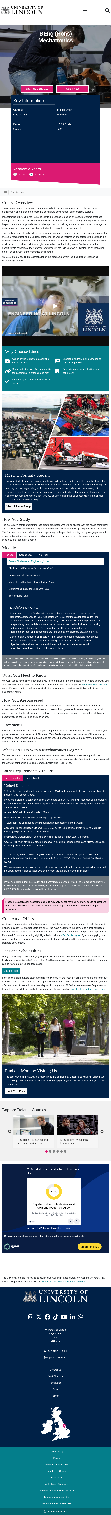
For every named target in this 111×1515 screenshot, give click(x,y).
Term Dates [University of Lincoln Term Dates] (55, 1382)
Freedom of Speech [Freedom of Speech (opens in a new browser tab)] (57, 1471)
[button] (85, 10)
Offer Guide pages (70, 935)
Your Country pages (55, 905)
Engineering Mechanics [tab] (24, 575)
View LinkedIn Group (19, 506)
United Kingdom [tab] (12, 778)
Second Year (25, 555)
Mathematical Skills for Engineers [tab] (29, 589)
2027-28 (36, 174)
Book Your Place (16, 1091)
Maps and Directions (56, 1357)
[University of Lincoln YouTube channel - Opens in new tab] (64, 1317)
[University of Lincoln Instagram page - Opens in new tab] (30, 1317)
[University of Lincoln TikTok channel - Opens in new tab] (55, 1317)
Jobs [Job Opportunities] (55, 1389)
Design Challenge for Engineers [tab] (29, 561)
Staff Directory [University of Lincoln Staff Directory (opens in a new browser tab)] (55, 1376)
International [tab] (32, 778)
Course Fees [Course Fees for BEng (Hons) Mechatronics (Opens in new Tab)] (11, 970)
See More (62, 114)
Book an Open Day (37, 89)
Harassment (57, 1477)
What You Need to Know (94, 684)
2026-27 (20, 174)
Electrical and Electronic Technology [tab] (31, 568)
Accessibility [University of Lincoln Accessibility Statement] (57, 1451)
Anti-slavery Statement (57, 1484)
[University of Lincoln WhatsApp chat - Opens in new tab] (80, 1317)
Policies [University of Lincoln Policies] (55, 1395)
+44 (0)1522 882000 (57, 1351)
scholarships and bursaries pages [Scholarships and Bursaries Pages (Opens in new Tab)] (88, 989)
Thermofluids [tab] (19, 595)
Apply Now (72, 89)
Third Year (42, 555)
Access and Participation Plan (57, 1503)
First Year (9, 555)
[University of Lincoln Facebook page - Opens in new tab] (47, 1317)
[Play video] (55, 306)
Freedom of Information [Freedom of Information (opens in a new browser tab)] (57, 1464)
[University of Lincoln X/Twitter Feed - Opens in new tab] (38, 1317)
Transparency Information (57, 1497)
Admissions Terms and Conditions (56, 1490)
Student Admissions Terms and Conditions (63, 1281)
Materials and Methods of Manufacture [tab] (32, 582)
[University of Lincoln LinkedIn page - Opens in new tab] (72, 1317)
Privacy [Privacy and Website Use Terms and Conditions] (57, 1458)
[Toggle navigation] (5, 192)
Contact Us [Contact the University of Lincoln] (55, 1369)
